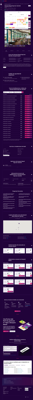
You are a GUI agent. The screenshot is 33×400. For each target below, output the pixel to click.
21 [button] (7, 22)
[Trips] (1, 7)
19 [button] (20, 22)
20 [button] (22, 22)
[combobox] (10, 346)
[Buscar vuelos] (1, 3)
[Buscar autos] (1, 5)
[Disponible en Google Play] (26, 388)
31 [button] (12, 24)
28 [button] (7, 24)
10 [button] (12, 19)
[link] (10, 268)
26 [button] (15, 22)
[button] (1, 1)
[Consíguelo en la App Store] (26, 390)
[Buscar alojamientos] (1, 4)
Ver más (31, 270)
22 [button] (9, 22)
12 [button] (15, 19)
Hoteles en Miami (19, 368)
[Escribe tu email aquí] (10, 350)
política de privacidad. (7, 355)
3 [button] (17, 19)
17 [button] (17, 22)
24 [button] (12, 22)
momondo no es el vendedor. (18, 380)
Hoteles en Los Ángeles (20, 370)
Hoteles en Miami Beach (6, 370)
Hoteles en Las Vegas (20, 369)
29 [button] (9, 24)
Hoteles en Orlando (6, 369)
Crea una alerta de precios (28, 305)
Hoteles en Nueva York (6, 368)
